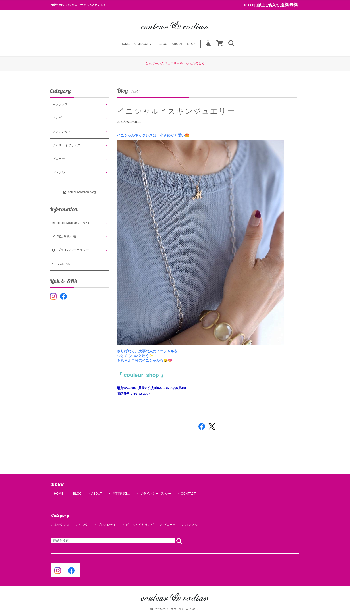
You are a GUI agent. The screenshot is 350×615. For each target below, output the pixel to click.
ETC (191, 43)
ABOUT (177, 43)
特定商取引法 (119, 493)
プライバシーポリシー (154, 493)
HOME (125, 43)
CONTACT (187, 493)
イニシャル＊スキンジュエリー (176, 111)
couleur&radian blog (79, 192)
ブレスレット (61, 131)
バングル (58, 172)
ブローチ (58, 158)
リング (57, 118)
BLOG (163, 43)
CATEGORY (144, 43)
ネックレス (60, 104)
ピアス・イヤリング (66, 145)
